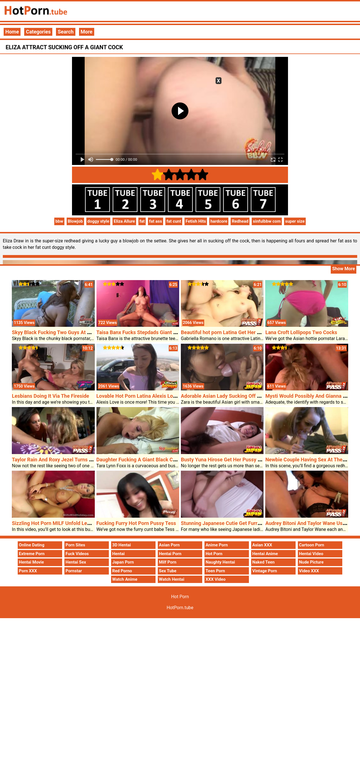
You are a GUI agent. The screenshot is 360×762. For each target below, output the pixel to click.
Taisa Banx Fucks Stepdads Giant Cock (140, 332)
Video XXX (309, 570)
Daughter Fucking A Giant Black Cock (138, 459)
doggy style (98, 221)
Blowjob (75, 221)
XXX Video (216, 579)
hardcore (218, 221)
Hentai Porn (170, 553)
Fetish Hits (196, 221)
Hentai (118, 553)
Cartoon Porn (311, 545)
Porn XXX (28, 570)
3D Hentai (121, 545)
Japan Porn (123, 562)
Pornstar (74, 570)
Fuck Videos (77, 553)
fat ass (155, 221)
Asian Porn (169, 545)
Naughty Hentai (220, 562)
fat (142, 221)
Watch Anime (124, 579)
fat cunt (173, 221)
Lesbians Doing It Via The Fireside (50, 396)
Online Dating (31, 545)
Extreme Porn (31, 553)
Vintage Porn (264, 570)
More (87, 32)
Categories (38, 32)
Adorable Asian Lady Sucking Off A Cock (227, 396)
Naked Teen (263, 562)
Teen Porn (215, 570)
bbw (59, 221)
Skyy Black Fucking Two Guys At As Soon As (62, 332)
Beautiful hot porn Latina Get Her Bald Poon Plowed (239, 332)
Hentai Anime (265, 553)
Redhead (240, 221)
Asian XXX (262, 545)
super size (295, 221)
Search (65, 32)
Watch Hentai (171, 579)
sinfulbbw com (267, 221)
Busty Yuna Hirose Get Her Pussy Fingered (229, 459)
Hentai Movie (31, 562)
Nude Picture (311, 562)
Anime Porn (217, 545)
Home (12, 32)
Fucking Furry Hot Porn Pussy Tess (136, 523)
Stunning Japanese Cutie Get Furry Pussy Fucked (237, 523)
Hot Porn (214, 553)
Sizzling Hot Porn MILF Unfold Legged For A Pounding (73, 523)
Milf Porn (167, 562)
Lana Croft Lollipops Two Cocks (301, 332)
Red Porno (122, 570)
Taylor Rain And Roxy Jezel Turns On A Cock (62, 459)
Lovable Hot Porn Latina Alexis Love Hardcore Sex (153, 396)
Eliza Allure (124, 221)
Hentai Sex (76, 562)
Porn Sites (75, 545)
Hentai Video (311, 553)
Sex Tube (167, 570)
